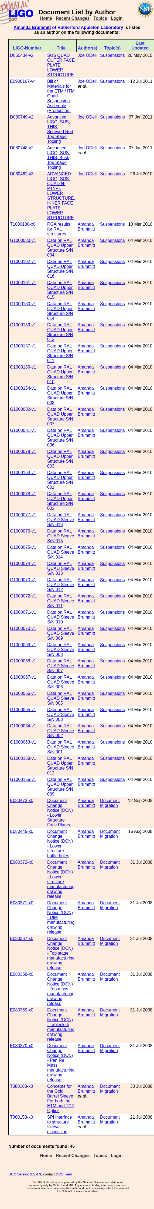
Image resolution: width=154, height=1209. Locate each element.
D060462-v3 (21, 174)
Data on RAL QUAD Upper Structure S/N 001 (60, 479)
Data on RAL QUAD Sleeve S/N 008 (60, 649)
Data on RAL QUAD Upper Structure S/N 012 (60, 765)
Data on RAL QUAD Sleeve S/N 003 (60, 714)
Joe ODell (87, 55)
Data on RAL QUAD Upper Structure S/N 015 (60, 290)
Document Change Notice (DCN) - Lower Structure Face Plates (60, 812)
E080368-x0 (21, 974)
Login (117, 18)
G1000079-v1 (23, 451)
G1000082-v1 (23, 409)
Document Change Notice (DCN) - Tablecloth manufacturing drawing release (60, 1025)
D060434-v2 (21, 55)
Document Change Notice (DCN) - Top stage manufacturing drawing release (60, 953)
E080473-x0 (21, 800)
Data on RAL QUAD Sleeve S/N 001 (60, 747)
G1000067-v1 (23, 677)
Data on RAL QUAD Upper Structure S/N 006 (60, 437)
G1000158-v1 (23, 758)
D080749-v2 (21, 117)
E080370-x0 (21, 1045)
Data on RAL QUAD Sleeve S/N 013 (60, 568)
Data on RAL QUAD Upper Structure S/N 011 (60, 353)
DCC (12, 1174)
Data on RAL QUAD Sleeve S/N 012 (60, 584)
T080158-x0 (21, 1117)
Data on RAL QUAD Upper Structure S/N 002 (60, 501)
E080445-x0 (21, 831)
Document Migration (110, 803)
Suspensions (112, 55)
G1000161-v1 (23, 282)
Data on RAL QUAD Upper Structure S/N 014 (60, 311)
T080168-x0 (21, 1086)
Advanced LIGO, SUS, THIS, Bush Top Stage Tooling (58, 158)
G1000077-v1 (23, 514)
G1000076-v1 (23, 531)
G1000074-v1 (23, 563)
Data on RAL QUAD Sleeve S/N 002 (60, 731)
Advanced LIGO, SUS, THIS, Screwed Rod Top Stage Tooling (60, 129)
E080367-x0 (21, 938)
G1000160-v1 (23, 303)
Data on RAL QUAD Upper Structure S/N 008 (60, 395)
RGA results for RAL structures (58, 229)
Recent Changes (73, 18)
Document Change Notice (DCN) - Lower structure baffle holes (60, 843)
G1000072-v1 (23, 596)
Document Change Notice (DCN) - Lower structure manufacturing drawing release (60, 879)
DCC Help (64, 1174)
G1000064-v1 (23, 726)
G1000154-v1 (23, 388)
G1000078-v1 (23, 493)
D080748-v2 (21, 148)
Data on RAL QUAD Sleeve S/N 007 (60, 666)
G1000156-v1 (23, 367)
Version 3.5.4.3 (29, 1174)
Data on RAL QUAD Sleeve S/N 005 (60, 698)
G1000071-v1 (23, 612)
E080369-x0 (21, 1010)
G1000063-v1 (23, 742)
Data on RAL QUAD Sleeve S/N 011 (60, 601)
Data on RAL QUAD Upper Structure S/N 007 (60, 416)
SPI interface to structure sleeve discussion (59, 1124)
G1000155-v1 (23, 779)
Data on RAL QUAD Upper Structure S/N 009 (60, 786)
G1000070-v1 (23, 628)
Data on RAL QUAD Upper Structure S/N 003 (60, 458)
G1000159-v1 (23, 325)
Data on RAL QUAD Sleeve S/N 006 (60, 682)
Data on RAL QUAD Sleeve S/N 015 (60, 536)
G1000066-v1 (23, 693)
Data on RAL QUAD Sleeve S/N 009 (60, 633)
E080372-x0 (21, 862)
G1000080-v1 (23, 240)
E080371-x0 (21, 903)
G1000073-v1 (23, 579)
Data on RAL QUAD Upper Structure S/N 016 (60, 268)
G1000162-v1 (23, 261)
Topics (100, 18)
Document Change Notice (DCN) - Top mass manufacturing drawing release (60, 989)
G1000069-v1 (23, 644)
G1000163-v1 (23, 472)
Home (46, 18)
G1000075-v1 (23, 547)
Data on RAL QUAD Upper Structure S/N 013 (60, 332)
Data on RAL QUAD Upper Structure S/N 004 (60, 247)
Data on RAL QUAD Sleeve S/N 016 (60, 519)
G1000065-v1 (23, 709)
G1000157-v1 (23, 346)
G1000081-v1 (23, 430)
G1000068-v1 (23, 661)
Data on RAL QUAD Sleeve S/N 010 (60, 617)
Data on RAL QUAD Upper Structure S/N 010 (60, 374)
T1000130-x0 (22, 224)
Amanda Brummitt (32, 27)
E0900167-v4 (23, 81)
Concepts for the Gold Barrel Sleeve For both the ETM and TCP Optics (60, 1098)
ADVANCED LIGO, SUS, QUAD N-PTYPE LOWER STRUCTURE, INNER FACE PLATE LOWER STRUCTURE (61, 196)
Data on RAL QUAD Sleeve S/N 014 (60, 552)
